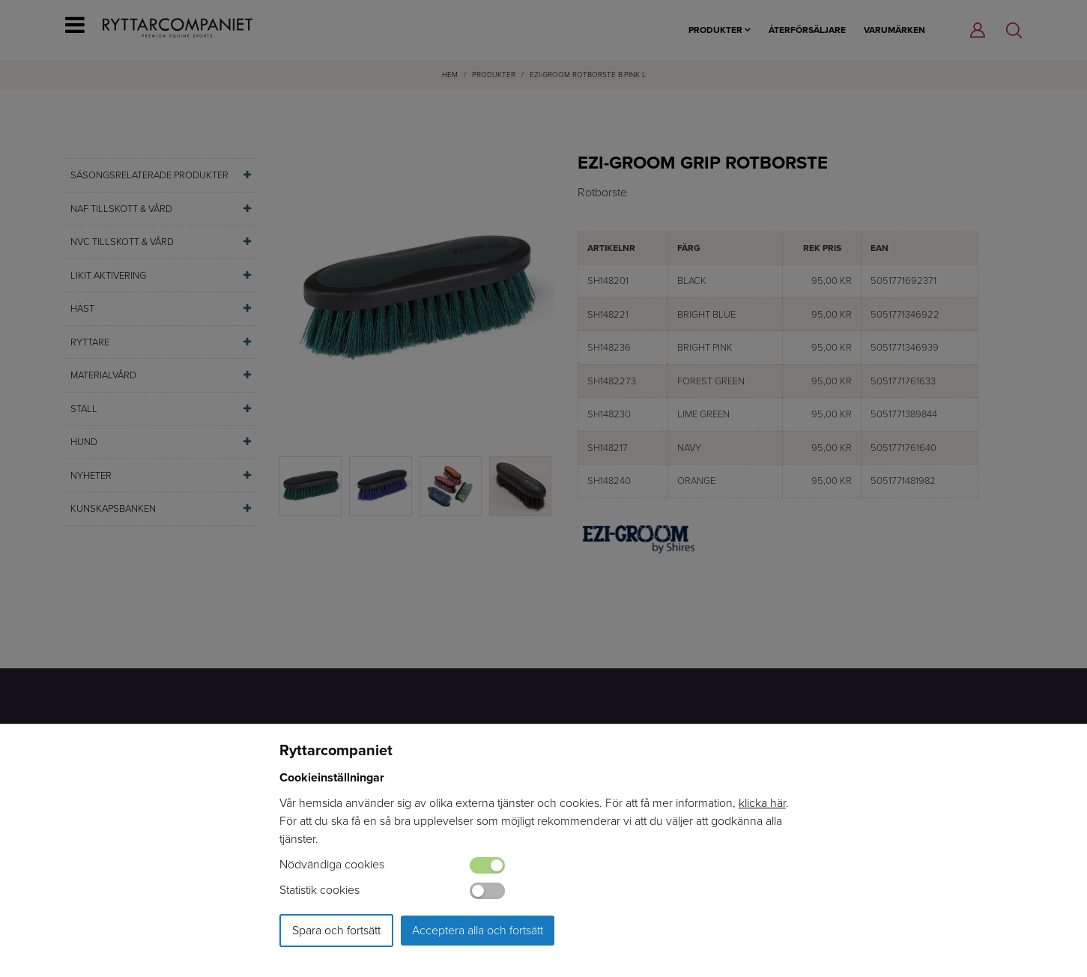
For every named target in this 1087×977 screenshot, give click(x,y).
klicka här (762, 802)
